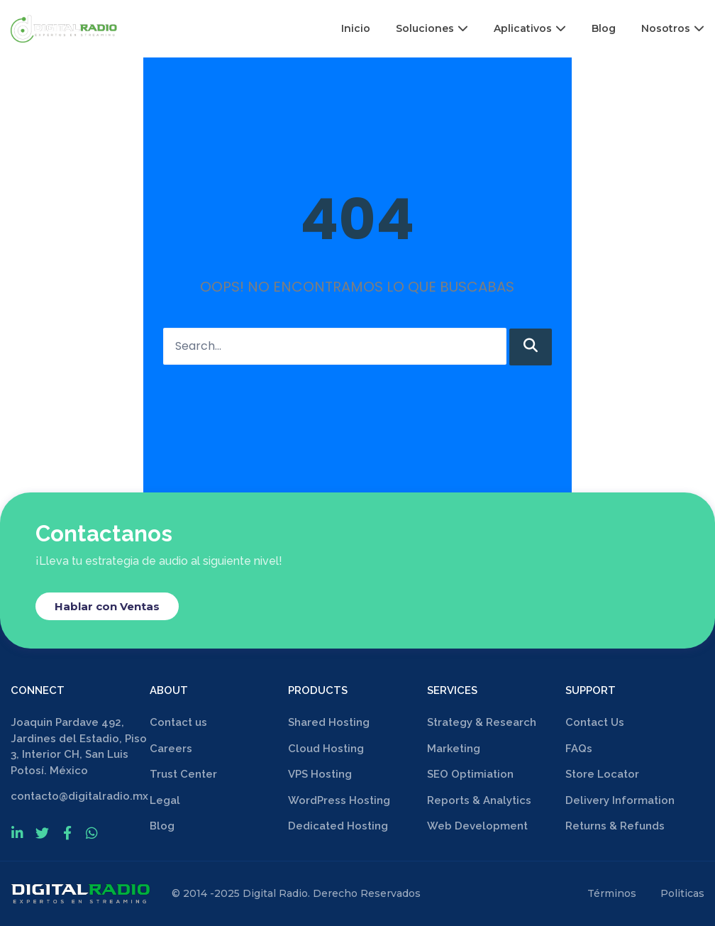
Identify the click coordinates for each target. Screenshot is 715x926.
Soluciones (432, 28)
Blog (604, 28)
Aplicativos (530, 28)
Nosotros (672, 28)
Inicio (355, 28)
